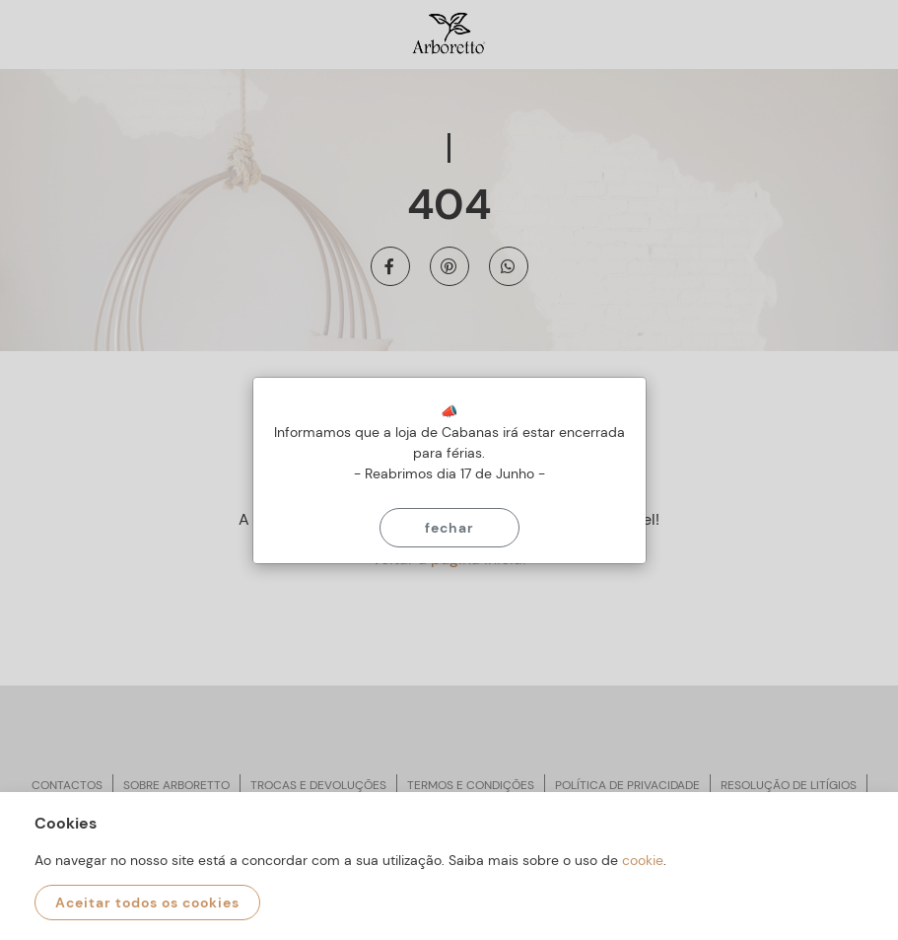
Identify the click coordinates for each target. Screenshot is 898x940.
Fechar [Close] (449, 528)
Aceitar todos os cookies (147, 902)
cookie (642, 860)
